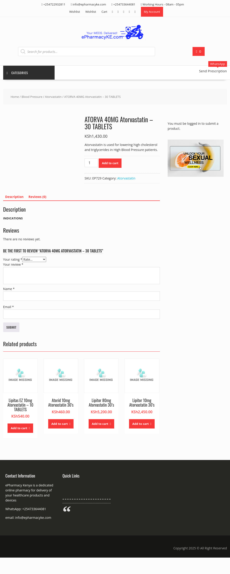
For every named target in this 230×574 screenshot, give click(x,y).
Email (8, 307)
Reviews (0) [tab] (37, 197)
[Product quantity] (91, 162)
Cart (104, 12)
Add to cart (110, 163)
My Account (152, 12)
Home (15, 97)
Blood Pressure (31, 97)
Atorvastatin (53, 97)
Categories (17, 72)
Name (9, 289)
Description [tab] (14, 197)
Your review (13, 264)
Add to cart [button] (19, 428)
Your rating (12, 259)
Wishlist (74, 12)
